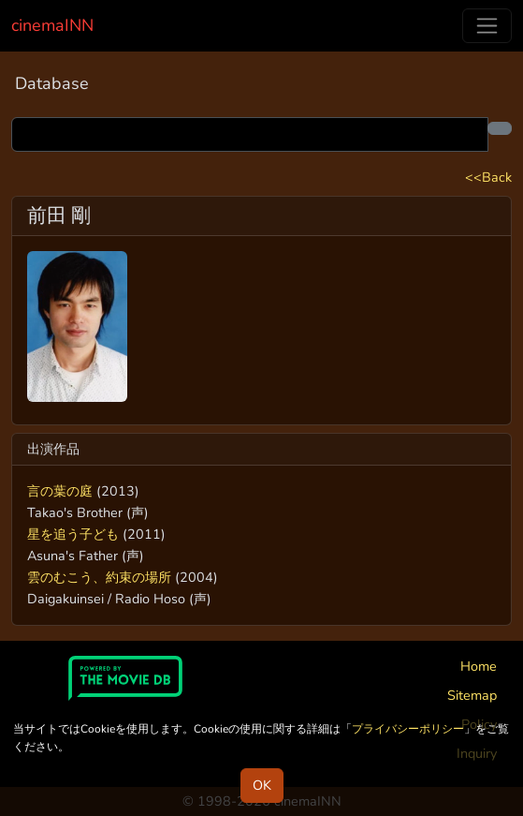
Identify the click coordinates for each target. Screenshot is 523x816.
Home (478, 666)
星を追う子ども (73, 534)
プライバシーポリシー (408, 728)
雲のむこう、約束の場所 (99, 577)
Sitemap (472, 695)
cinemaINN (52, 25)
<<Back (488, 177)
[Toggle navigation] (487, 25)
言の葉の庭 (60, 491)
